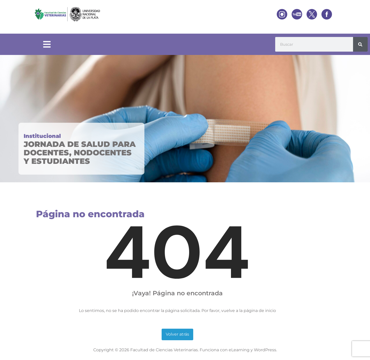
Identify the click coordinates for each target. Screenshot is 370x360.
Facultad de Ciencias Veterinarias (164, 349)
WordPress (265, 349)
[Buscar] (360, 44)
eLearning (239, 349)
